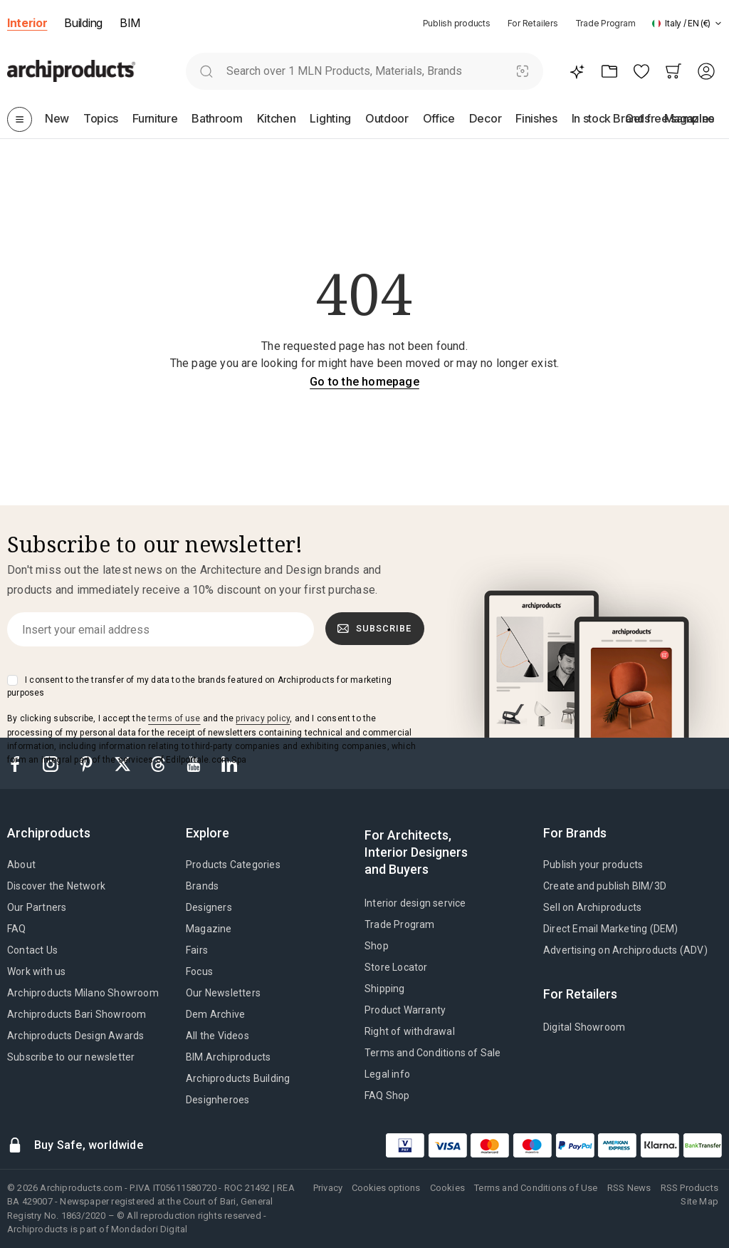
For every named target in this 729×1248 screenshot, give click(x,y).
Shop (376, 946)
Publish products (457, 23)
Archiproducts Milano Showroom (83, 993)
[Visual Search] (522, 71)
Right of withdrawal (409, 1031)
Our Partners (36, 907)
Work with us (36, 971)
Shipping (384, 988)
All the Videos (217, 1035)
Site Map (699, 1201)
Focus (199, 971)
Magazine (209, 928)
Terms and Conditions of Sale (432, 1052)
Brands (202, 886)
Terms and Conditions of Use (535, 1187)
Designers (209, 907)
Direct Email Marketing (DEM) (610, 928)
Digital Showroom (584, 1027)
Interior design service (415, 903)
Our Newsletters (223, 993)
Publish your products (593, 864)
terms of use (174, 718)
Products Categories (233, 864)
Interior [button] (27, 23)
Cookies (447, 1187)
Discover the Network (56, 886)
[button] (687, 23)
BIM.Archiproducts (228, 1057)
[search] (206, 71)
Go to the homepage (364, 381)
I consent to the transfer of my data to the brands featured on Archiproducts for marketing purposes (199, 686)
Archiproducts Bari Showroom (76, 1014)
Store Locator (396, 967)
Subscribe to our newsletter (71, 1057)
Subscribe (374, 628)
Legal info (387, 1074)
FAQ (16, 928)
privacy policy (263, 718)
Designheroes (217, 1099)
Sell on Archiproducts (592, 907)
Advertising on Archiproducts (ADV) (625, 950)
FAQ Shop (387, 1095)
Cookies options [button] (386, 1187)
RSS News (629, 1187)
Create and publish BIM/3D (604, 886)
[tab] (718, 23)
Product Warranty (405, 1010)
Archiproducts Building (238, 1078)
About (21, 864)
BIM (130, 23)
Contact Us (32, 950)
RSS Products (689, 1187)
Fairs (197, 950)
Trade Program (605, 23)
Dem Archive (215, 1014)
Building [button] (83, 23)
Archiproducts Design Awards (75, 1035)
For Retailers (533, 23)
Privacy (327, 1187)
